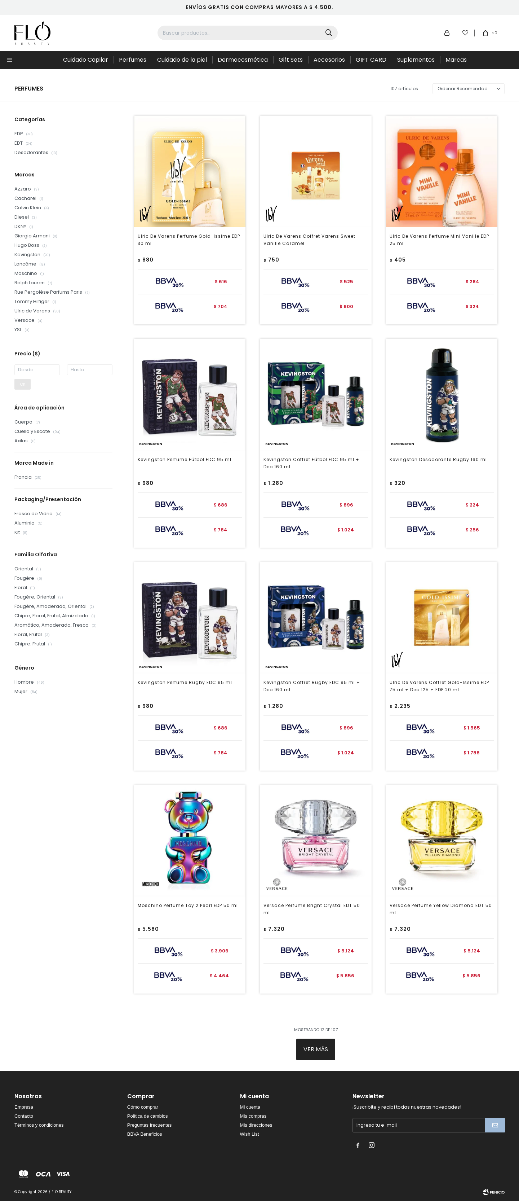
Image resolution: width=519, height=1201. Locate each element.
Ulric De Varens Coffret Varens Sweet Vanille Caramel (309, 239)
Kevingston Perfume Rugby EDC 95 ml (185, 682)
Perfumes (132, 60)
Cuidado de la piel (182, 60)
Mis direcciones (256, 1125)
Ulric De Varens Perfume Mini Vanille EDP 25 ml (439, 239)
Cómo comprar (142, 1107)
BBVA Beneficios (144, 1134)
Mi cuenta (250, 1107)
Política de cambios (147, 1116)
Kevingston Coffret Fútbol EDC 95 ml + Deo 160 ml (311, 463)
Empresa (23, 1107)
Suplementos (416, 60)
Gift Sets (291, 60)
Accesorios (329, 60)
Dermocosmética (243, 60)
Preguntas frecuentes (149, 1125)
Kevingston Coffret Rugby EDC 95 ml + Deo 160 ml (311, 686)
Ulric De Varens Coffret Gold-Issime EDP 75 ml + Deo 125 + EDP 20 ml (439, 686)
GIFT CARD (371, 60)
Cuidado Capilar (85, 60)
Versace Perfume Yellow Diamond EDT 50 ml (441, 909)
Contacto (23, 1116)
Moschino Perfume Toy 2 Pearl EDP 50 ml (188, 905)
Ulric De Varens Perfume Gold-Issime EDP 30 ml (189, 239)
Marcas (456, 60)
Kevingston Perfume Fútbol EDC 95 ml (184, 459)
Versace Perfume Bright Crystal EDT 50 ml (311, 909)
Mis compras (253, 1116)
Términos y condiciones (39, 1125)
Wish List (249, 1134)
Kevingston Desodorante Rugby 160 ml (438, 459)
